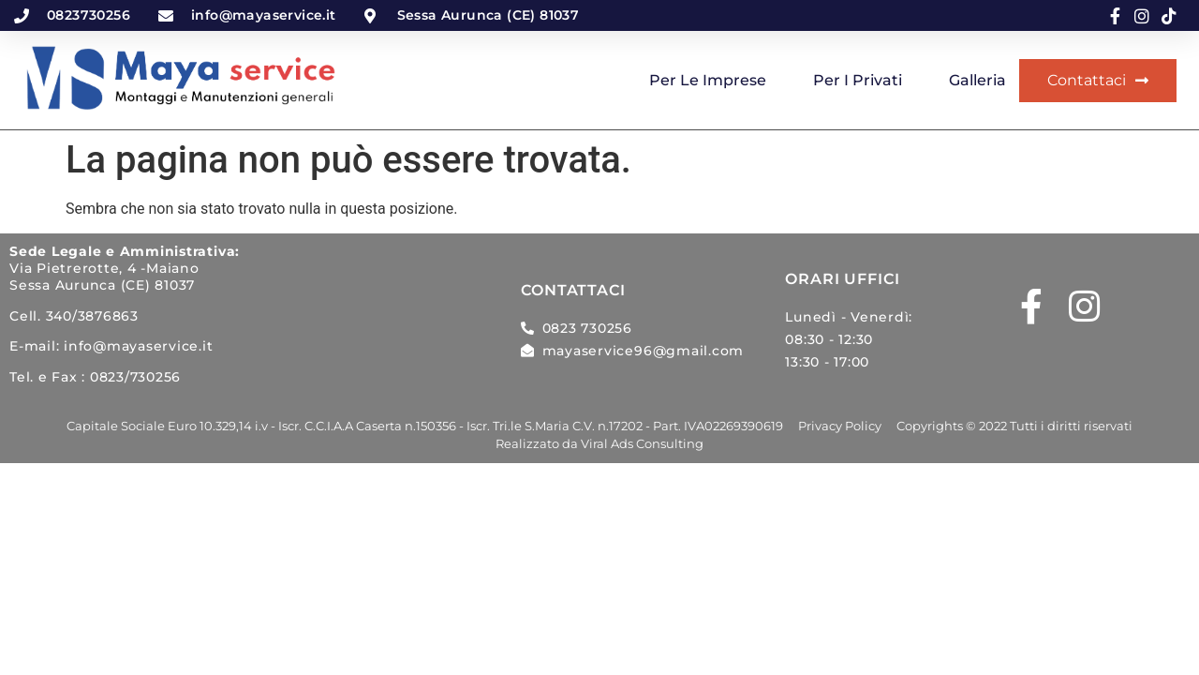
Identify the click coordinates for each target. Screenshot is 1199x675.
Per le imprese (707, 80)
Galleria (977, 80)
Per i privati (857, 80)
